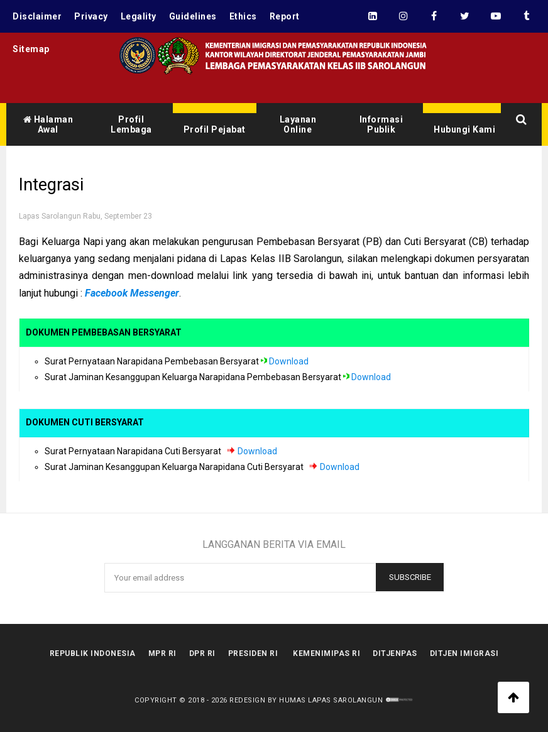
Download (289, 361)
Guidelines (193, 16)
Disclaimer (37, 16)
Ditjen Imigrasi (464, 653)
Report (285, 16)
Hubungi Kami (464, 129)
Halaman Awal (48, 124)
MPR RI (162, 653)
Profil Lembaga (131, 124)
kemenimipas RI (326, 653)
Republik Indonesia (93, 653)
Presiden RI (253, 653)
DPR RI (202, 653)
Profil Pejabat (215, 129)
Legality (138, 16)
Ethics (243, 16)
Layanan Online (298, 124)
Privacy (91, 16)
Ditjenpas (395, 653)
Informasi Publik (381, 124)
